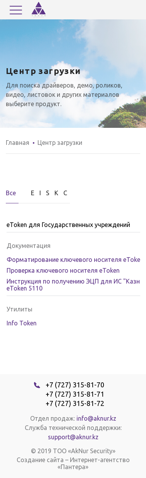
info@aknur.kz (96, 418)
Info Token (22, 323)
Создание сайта (40, 459)
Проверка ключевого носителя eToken (63, 270)
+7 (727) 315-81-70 (75, 385)
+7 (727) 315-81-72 (75, 403)
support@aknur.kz (73, 436)
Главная (17, 142)
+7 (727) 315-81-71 (75, 394)
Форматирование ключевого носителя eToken (75, 259)
